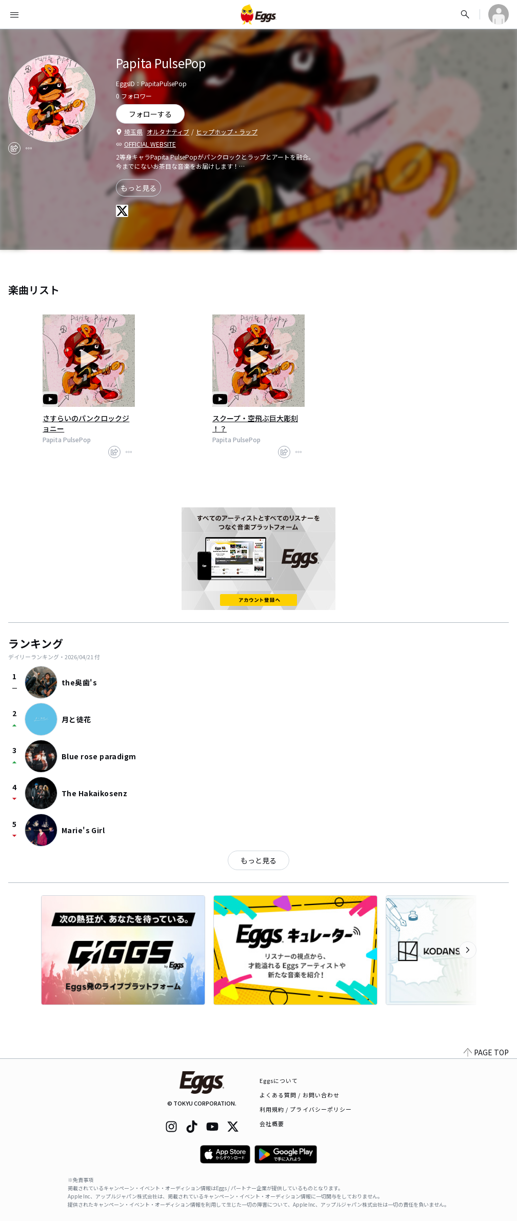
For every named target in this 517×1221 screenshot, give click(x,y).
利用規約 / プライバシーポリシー (306, 1109)
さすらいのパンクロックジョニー (86, 423)
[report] (29, 148)
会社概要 (272, 1123)
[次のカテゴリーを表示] (467, 950)
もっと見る (138, 188)
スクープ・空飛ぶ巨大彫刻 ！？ (255, 423)
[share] (14, 148)
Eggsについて (279, 1080)
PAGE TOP (486, 1052)
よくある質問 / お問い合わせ (300, 1095)
